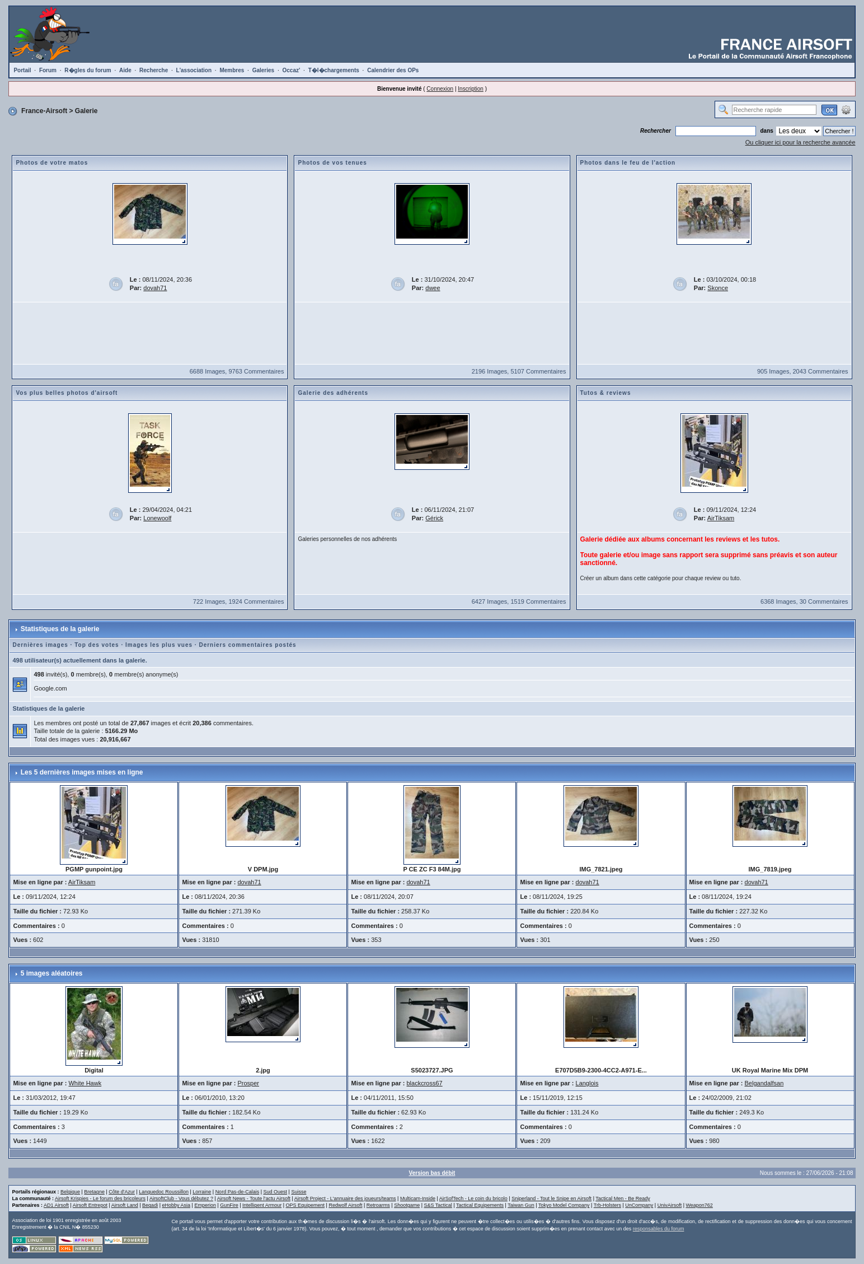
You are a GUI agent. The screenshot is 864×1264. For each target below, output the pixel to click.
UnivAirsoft (670, 1205)
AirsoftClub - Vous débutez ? (181, 1198)
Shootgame (407, 1205)
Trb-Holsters (607, 1205)
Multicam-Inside (417, 1198)
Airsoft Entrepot (90, 1205)
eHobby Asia (176, 1205)
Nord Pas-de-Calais (237, 1192)
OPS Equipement (305, 1205)
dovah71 (155, 287)
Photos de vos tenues (332, 163)
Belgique (70, 1192)
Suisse (298, 1192)
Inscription (470, 89)
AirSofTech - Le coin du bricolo (473, 1198)
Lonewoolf (157, 518)
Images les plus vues (158, 645)
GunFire (229, 1205)
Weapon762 (699, 1205)
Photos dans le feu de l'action (628, 163)
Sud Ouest (276, 1192)
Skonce (717, 287)
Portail (22, 70)
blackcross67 (425, 1083)
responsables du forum (658, 1229)
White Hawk (84, 1083)
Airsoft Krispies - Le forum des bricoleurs (100, 1198)
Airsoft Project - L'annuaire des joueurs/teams (345, 1198)
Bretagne (94, 1192)
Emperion (205, 1205)
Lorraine (201, 1192)
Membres (231, 70)
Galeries (263, 70)
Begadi (150, 1205)
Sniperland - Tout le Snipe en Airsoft (551, 1198)
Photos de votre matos (52, 163)
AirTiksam (720, 518)
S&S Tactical (438, 1205)
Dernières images (40, 645)
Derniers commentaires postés (247, 645)
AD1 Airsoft (56, 1205)
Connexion (439, 89)
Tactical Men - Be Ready (622, 1198)
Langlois (587, 1083)
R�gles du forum (87, 70)
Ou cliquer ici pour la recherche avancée (800, 142)
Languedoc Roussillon (164, 1192)
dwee (432, 287)
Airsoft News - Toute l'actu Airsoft (253, 1198)
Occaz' (291, 70)
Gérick (434, 518)
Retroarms (378, 1205)
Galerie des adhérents (333, 393)
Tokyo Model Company (564, 1205)
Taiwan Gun (521, 1205)
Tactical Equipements (480, 1205)
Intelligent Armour (261, 1205)
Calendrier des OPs (393, 70)
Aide (125, 70)
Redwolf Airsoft (345, 1205)
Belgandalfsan (764, 1083)
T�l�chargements (333, 70)
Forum (48, 70)
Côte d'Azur (122, 1192)
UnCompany (639, 1205)
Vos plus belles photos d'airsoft (67, 393)
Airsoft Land (124, 1205)
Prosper (248, 1083)
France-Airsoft (44, 111)
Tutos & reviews (605, 393)
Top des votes (96, 645)
